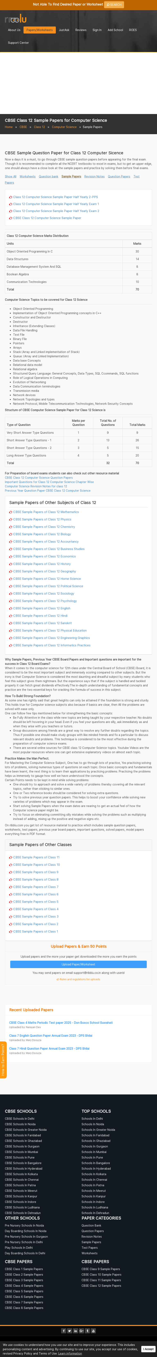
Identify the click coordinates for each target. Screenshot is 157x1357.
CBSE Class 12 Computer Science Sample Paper (47, 218)
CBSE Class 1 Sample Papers (24, 1269)
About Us (14, 30)
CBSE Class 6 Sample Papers (24, 1296)
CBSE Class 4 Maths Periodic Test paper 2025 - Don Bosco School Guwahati (61, 1022)
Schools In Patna (93, 1185)
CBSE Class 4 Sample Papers (24, 1285)
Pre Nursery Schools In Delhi (24, 1242)
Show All (10, 176)
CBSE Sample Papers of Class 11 (36, 857)
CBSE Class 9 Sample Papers (101, 1269)
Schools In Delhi (92, 1118)
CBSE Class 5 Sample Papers (24, 1291)
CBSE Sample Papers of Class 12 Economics (44, 556)
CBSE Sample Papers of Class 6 (35, 894)
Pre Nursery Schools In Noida (24, 1225)
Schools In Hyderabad (96, 1168)
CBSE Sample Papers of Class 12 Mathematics (46, 512)
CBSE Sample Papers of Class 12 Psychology (45, 601)
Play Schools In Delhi (19, 1247)
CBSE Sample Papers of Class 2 (35, 924)
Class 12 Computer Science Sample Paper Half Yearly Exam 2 (56, 211)
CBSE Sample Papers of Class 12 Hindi (40, 615)
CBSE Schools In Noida (20, 1124)
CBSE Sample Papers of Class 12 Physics (42, 519)
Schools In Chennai (94, 1179)
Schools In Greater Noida (98, 1129)
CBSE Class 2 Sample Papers (24, 1274)
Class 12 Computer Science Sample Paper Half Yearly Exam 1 (56, 204)
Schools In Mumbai (94, 1152)
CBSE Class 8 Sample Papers (24, 1308)
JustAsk (64, 30)
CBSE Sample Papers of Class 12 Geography (44, 571)
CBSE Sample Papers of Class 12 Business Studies (49, 549)
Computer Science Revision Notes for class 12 (36, 486)
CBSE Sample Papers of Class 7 (35, 887)
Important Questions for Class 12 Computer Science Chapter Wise (49, 482)
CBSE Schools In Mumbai (21, 1152)
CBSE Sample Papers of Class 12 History (42, 564)
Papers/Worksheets (40, 30)
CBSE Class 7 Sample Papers (24, 1302)
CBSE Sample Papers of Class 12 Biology (42, 534)
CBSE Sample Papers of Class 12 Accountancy (46, 541)
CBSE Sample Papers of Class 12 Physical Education (50, 630)
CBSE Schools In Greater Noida (26, 1129)
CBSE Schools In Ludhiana (22, 1207)
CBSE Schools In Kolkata (21, 1174)
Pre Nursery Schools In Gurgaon (26, 1236)
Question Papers (119, 176)
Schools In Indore (93, 1202)
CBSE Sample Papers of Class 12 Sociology (43, 593)
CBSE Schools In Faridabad (23, 1135)
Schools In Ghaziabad (96, 1141)
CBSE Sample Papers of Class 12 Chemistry (44, 526)
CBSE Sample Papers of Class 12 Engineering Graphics (51, 638)
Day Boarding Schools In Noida (25, 1231)
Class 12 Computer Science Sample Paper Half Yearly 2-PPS (55, 197)
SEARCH (114, 4)
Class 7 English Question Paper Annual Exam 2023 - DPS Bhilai (50, 1035)
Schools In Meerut (94, 1190)
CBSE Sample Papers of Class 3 (35, 916)
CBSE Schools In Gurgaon (22, 1146)
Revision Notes (94, 176)
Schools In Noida (93, 1124)
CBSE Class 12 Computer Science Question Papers (39, 477)
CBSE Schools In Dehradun (23, 1213)
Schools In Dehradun (95, 1213)
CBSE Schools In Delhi (19, 1118)
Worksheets (28, 176)
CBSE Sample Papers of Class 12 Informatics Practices (52, 645)
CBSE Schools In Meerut (21, 1190)
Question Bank (91, 1225)
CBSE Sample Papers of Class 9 (35, 872)
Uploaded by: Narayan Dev (25, 1027)
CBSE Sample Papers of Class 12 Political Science (48, 586)
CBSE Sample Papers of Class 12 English (41, 608)
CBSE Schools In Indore (20, 1202)
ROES (133, 30)
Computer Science (64, 127)
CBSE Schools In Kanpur (21, 1196)
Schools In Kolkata (94, 1174)
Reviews (80, 30)
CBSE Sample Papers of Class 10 (36, 864)
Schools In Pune (92, 1157)
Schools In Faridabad (95, 1135)
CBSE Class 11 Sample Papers (101, 1280)
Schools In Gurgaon (95, 1146)
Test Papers (90, 1247)
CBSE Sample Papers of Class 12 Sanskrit (42, 623)
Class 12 (39, 127)
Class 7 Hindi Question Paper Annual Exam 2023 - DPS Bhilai (49, 1048)
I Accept (148, 1349)
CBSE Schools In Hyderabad (23, 1168)
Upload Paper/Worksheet (78, 964)
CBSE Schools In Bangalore (23, 1163)
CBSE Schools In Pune (20, 1157)
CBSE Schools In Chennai (22, 1179)
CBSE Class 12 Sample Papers (101, 1285)
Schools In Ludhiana (95, 1207)
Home (9, 127)
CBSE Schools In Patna (20, 1185)
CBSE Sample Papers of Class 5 (35, 901)
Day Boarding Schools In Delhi (25, 1253)
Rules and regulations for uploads (78, 979)
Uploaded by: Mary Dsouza (25, 1040)
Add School (115, 30)
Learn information (70, 1353)
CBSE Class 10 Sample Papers (101, 1274)
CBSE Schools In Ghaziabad (23, 1141)
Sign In (97, 30)
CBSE (23, 127)
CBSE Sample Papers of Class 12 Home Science (47, 578)
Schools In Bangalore (96, 1163)
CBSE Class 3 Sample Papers (24, 1280)
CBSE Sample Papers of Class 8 (35, 879)
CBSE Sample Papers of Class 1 (35, 931)
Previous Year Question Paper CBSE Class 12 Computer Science (48, 490)
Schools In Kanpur (94, 1196)
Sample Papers (71, 176)
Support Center (18, 42)
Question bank (48, 176)
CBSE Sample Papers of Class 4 (36, 909)
